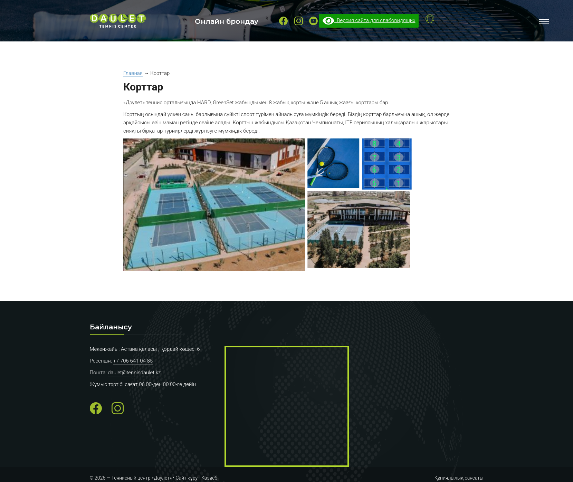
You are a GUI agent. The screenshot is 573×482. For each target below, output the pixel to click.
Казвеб (209, 478)
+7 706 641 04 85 (133, 361)
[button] (217, 205)
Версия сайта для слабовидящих (369, 20)
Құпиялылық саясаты (459, 478)
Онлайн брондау (226, 21)
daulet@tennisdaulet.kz (134, 372)
